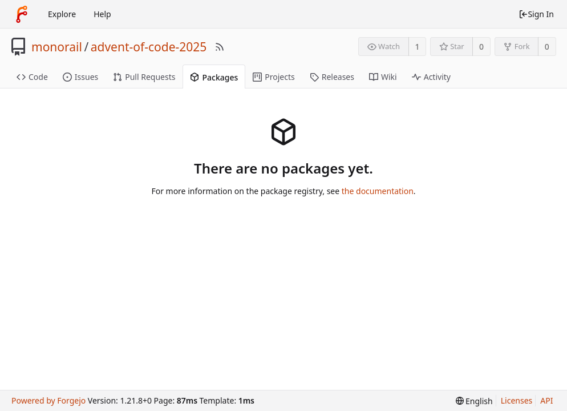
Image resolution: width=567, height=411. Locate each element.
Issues (80, 76)
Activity (431, 76)
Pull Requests (144, 76)
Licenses (517, 400)
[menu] (474, 401)
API (546, 400)
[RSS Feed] (219, 47)
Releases (332, 76)
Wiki (383, 76)
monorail (56, 47)
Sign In (536, 14)
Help (102, 14)
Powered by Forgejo (48, 400)
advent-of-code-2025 (149, 47)
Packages (214, 77)
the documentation (378, 191)
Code (32, 76)
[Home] (22, 14)
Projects (273, 76)
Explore (62, 14)
